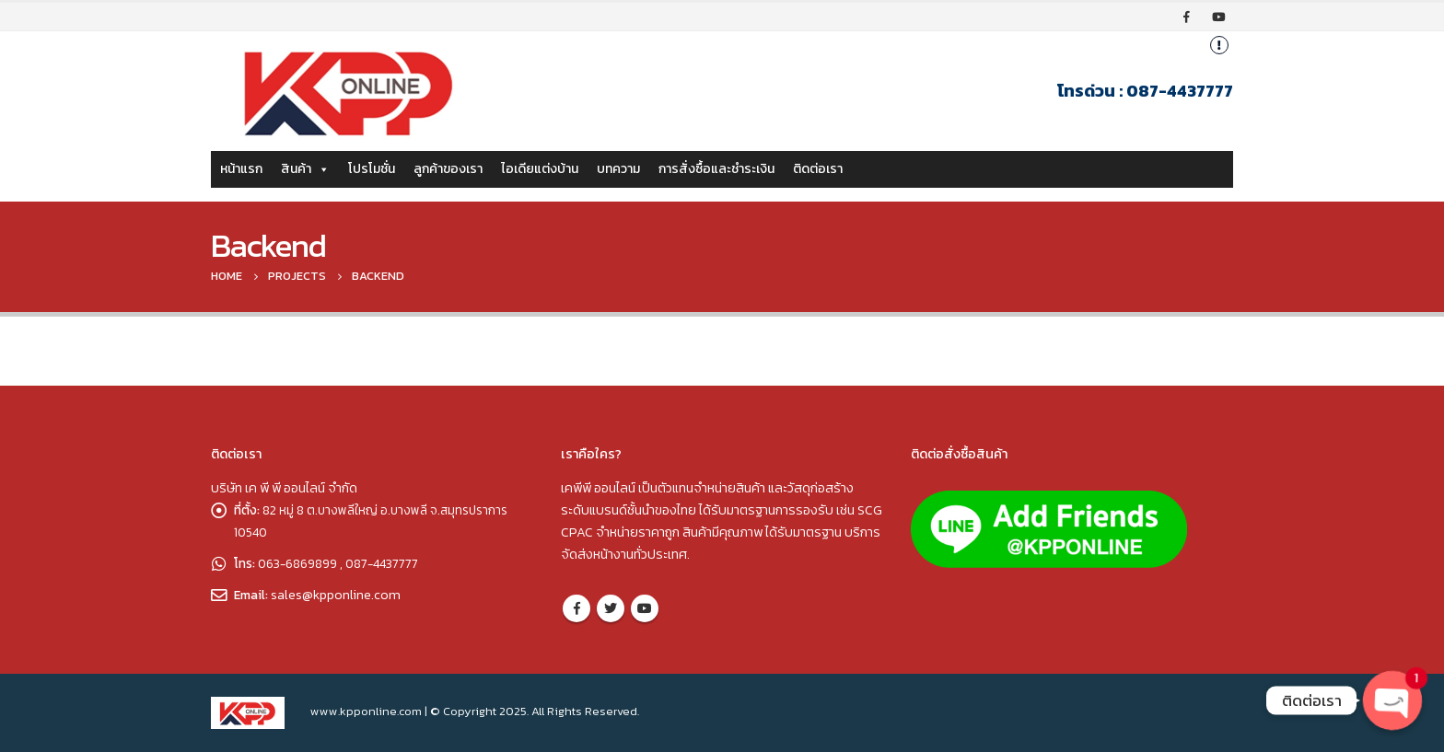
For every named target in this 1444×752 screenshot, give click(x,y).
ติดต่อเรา (818, 169)
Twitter (610, 608)
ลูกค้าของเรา (448, 169)
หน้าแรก (241, 169)
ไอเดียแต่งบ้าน (539, 169)
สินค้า (305, 169)
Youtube (644, 608)
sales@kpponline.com (337, 594)
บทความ (618, 169)
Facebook (576, 608)
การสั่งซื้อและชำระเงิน (716, 169)
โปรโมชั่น (371, 169)
